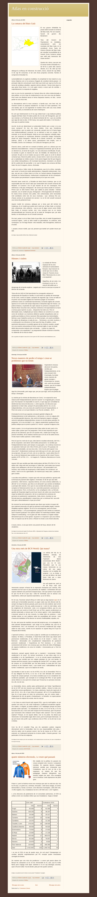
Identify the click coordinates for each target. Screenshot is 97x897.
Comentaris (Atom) (25, 888)
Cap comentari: (35, 248)
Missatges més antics (54, 885)
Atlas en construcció (30, 8)
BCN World (27, 749)
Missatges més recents (18, 885)
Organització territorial (29, 250)
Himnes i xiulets (19, 258)
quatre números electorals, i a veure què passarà (33, 757)
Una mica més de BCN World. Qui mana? (31, 548)
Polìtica (26, 350)
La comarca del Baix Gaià (23, 23)
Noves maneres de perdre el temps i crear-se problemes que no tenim (32, 359)
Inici (36, 885)
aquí (55, 600)
